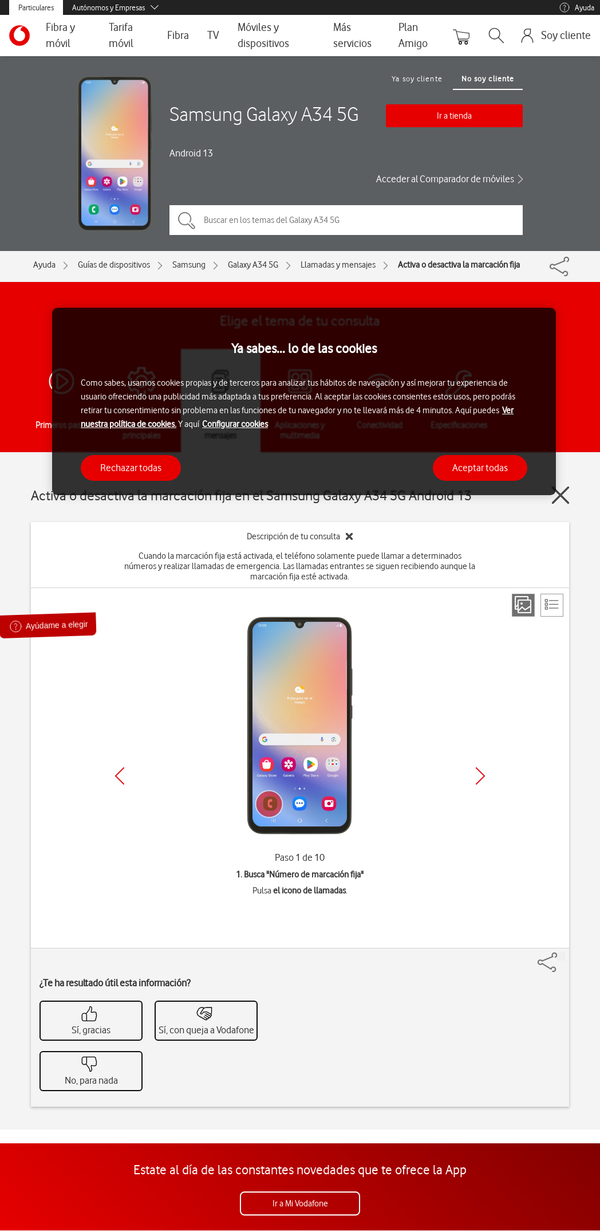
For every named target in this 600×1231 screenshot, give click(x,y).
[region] (304, 401)
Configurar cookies (235, 424)
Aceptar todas (480, 467)
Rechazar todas (130, 467)
